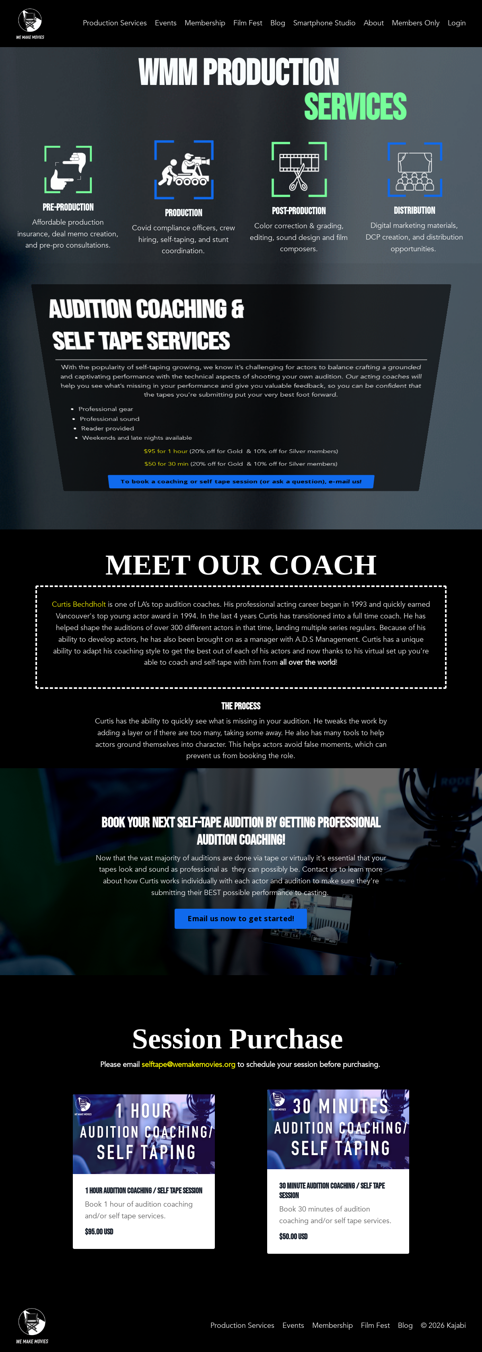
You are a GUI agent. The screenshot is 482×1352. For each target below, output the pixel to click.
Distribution (414, 211)
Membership (205, 23)
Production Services (115, 23)
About (374, 23)
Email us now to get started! (240, 918)
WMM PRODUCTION (241, 74)
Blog (277, 23)
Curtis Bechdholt (79, 605)
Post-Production (298, 211)
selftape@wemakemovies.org (188, 1065)
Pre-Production (68, 207)
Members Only (416, 23)
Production (183, 213)
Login (457, 23)
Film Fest (247, 23)
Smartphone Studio (324, 23)
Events (166, 23)
